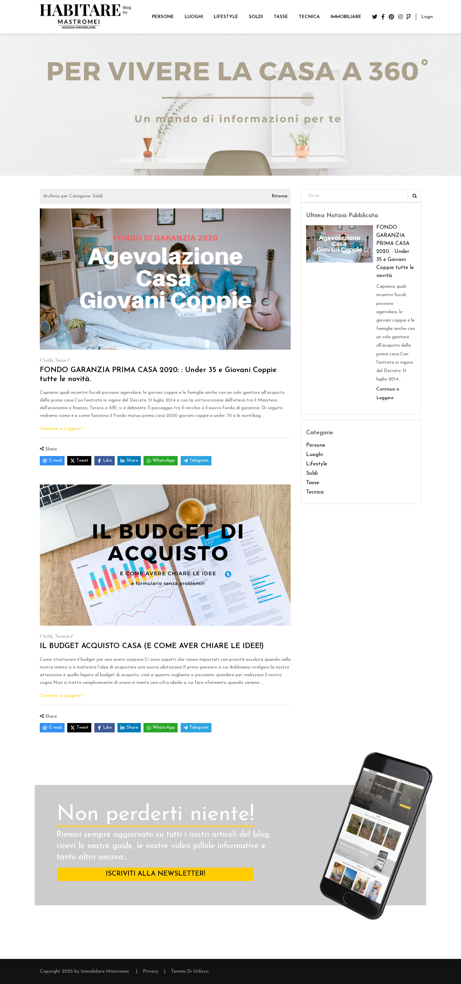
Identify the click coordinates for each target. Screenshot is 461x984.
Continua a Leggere (62, 428)
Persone (315, 445)
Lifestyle (316, 464)
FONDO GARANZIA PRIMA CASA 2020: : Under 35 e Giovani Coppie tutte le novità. (395, 251)
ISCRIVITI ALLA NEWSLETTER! (155, 874)
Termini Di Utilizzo (190, 971)
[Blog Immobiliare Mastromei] (85, 16)
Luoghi (314, 454)
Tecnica (62, 636)
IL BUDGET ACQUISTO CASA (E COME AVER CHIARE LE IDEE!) (152, 646)
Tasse (60, 360)
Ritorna (279, 196)
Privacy (150, 971)
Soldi (48, 360)
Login (427, 16)
